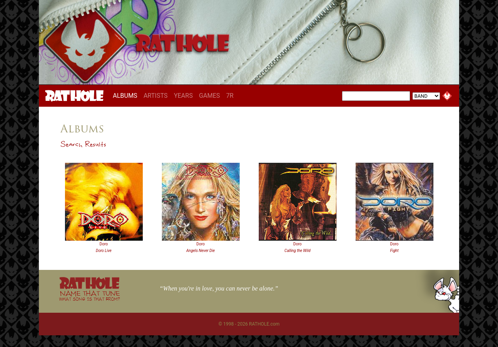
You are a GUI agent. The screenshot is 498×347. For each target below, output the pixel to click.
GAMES (209, 95)
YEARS (183, 95)
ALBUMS (126, 95)
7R (229, 95)
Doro (104, 244)
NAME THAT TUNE (89, 295)
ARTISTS (156, 95)
